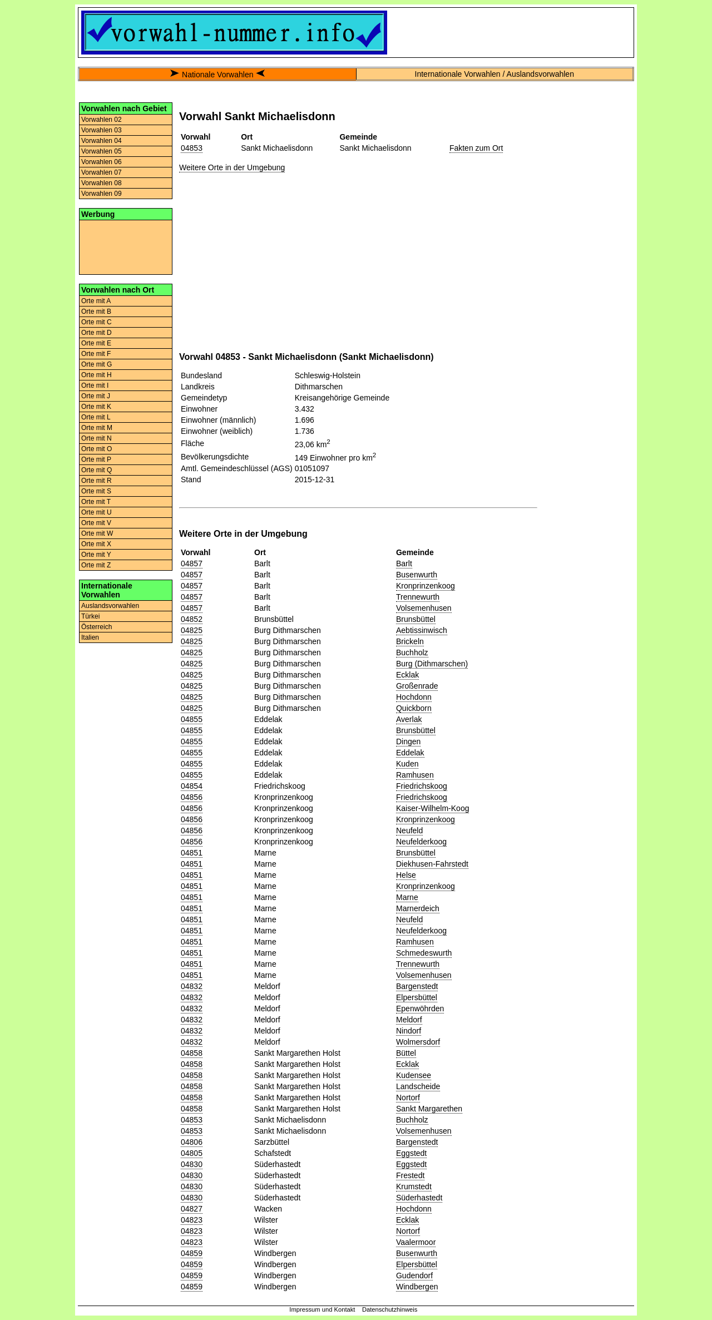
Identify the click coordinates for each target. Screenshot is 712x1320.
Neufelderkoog (421, 841)
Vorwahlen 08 (101, 183)
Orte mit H (96, 375)
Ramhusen (415, 774)
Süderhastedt (419, 1197)
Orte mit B (96, 311)
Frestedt (410, 1175)
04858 (191, 1053)
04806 (191, 1142)
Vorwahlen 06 (101, 162)
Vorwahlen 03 (101, 130)
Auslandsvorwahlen (110, 606)
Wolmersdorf (418, 1041)
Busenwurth (416, 574)
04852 (191, 619)
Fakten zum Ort (476, 148)
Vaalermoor (416, 1242)
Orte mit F (96, 354)
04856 (191, 797)
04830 (191, 1164)
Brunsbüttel (416, 619)
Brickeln (410, 641)
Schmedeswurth (424, 952)
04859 (191, 1253)
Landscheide (418, 1086)
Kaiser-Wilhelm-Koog (432, 808)
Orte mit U (96, 512)
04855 (191, 719)
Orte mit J (95, 396)
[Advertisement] (125, 246)
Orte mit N (96, 438)
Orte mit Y (96, 554)
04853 (191, 148)
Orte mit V (96, 523)
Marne (407, 897)
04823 (191, 1219)
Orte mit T (96, 502)
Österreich (96, 627)
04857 (191, 563)
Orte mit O (96, 449)
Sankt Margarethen (429, 1108)
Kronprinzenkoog (425, 585)
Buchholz (412, 652)
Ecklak (407, 674)
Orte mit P (96, 459)
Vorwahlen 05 (101, 151)
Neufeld (409, 830)
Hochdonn (414, 697)
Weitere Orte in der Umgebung (232, 167)
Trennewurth (417, 596)
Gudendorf (414, 1275)
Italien (90, 637)
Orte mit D (96, 333)
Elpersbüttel (416, 997)
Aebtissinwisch (421, 630)
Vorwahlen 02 (101, 119)
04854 (191, 786)
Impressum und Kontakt (322, 1309)
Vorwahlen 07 (101, 172)
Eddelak (410, 752)
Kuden (407, 763)
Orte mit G (96, 364)
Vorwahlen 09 (101, 193)
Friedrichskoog (421, 786)
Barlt (404, 563)
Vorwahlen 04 (101, 141)
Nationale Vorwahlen (217, 74)
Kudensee (413, 1075)
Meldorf (409, 1019)
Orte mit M (96, 428)
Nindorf (408, 1030)
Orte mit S (96, 491)
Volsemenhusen (424, 608)
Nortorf (408, 1097)
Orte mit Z (96, 565)
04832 (191, 986)
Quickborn (414, 708)
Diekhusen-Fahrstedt (432, 863)
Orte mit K (96, 407)
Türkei (90, 616)
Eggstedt (411, 1153)
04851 (191, 852)
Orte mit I (94, 385)
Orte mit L (96, 417)
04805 (191, 1153)
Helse (406, 875)
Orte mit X (96, 544)
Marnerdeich (417, 908)
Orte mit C (96, 322)
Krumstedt (414, 1186)
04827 (191, 1208)
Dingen (408, 741)
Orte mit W (97, 533)
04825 (191, 630)
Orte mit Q (96, 470)
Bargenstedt (417, 986)
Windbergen (417, 1286)
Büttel (406, 1053)
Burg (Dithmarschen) (432, 663)
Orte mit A (96, 301)
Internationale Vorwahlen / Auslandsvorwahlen (494, 74)
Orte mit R (96, 481)
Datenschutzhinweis (390, 1309)
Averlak (409, 719)
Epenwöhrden (420, 1008)
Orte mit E (96, 343)
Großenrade (417, 685)
